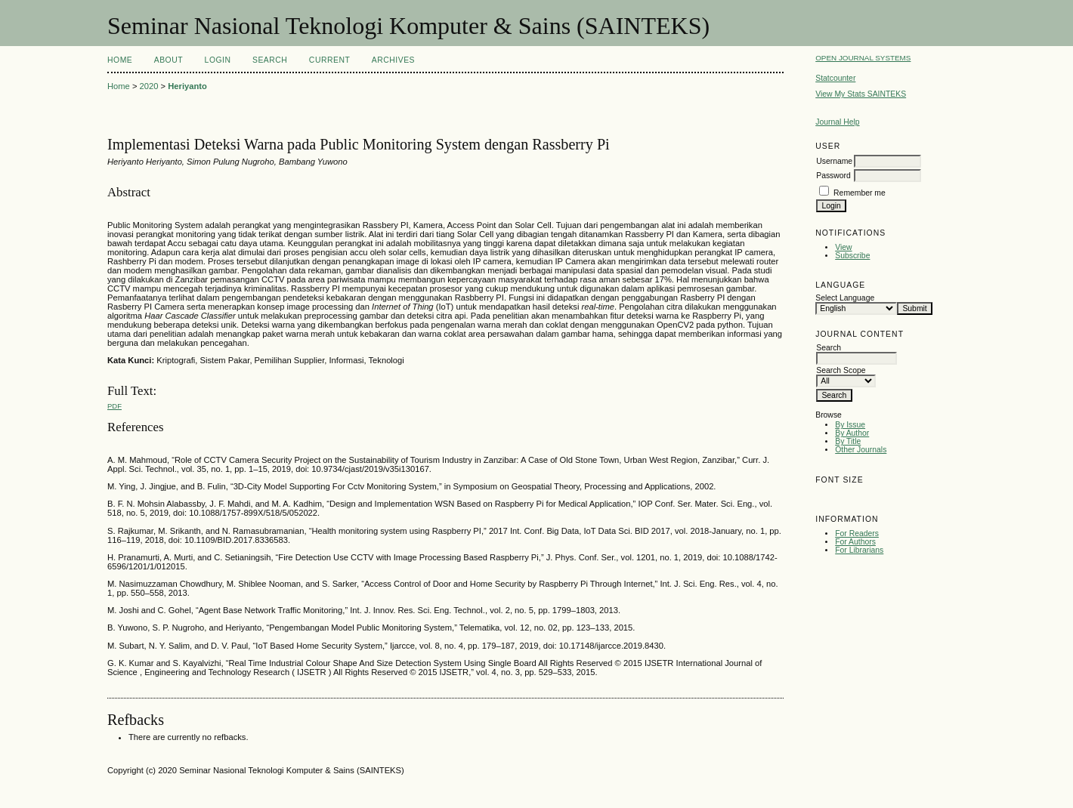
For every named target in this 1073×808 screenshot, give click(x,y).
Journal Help (837, 122)
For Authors (855, 542)
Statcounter (835, 78)
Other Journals (860, 450)
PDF (114, 406)
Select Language (844, 298)
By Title (848, 441)
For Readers (857, 533)
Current (329, 60)
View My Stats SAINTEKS (860, 94)
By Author (852, 433)
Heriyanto (187, 86)
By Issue (850, 425)
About (168, 60)
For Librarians (859, 550)
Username (834, 161)
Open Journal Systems (863, 58)
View (843, 247)
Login (218, 60)
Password (833, 175)
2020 (149, 86)
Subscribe (852, 255)
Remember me (859, 193)
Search (269, 60)
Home (119, 60)
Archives (393, 60)
